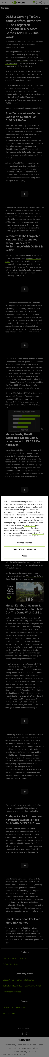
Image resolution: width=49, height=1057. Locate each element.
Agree (24, 556)
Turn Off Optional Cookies (24, 549)
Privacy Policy (30, 525)
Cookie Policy (9, 528)
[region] (24, 528)
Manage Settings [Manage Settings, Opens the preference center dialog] (24, 543)
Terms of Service (20, 530)
